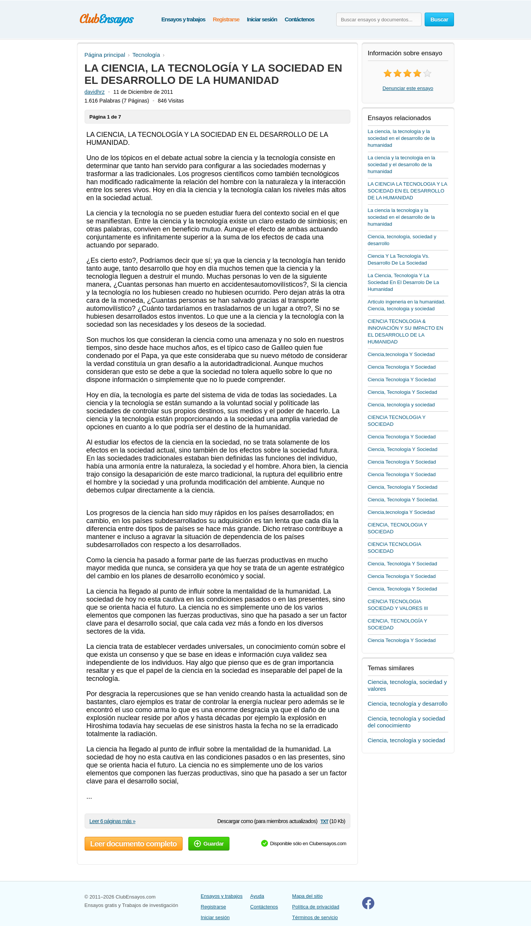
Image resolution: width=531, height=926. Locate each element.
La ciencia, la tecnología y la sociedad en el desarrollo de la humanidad (401, 138)
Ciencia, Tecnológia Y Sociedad (402, 564)
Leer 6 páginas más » (113, 821)
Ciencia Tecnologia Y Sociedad (402, 367)
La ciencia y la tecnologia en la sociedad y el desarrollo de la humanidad (401, 164)
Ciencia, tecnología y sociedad (401, 405)
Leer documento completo (133, 843)
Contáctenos (299, 19)
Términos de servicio (315, 917)
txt (324, 821)
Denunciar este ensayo (408, 88)
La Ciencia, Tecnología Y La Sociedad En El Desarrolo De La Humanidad (403, 282)
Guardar (209, 843)
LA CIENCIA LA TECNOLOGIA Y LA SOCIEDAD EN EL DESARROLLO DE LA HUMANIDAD (407, 191)
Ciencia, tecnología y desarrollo (408, 703)
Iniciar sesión (262, 19)
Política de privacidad (315, 907)
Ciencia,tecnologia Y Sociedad (401, 354)
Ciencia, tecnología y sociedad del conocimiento (406, 722)
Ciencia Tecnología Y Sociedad (402, 462)
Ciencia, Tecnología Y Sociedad (403, 449)
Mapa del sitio (307, 896)
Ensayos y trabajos (183, 19)
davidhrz (95, 92)
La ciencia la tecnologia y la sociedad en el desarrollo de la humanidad (401, 217)
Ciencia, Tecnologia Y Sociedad (402, 392)
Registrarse (226, 19)
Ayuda (257, 896)
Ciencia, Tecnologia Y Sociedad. (403, 499)
